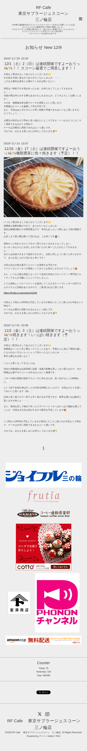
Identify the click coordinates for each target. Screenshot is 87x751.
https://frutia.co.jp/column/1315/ (20, 293)
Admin (51, 736)
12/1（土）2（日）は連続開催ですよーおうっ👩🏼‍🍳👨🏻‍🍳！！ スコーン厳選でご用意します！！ (42, 66)
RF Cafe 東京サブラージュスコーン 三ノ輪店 (43, 13)
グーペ (42, 736)
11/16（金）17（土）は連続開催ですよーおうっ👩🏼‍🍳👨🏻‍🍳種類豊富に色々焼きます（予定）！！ (42, 151)
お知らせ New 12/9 (43, 47)
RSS (58, 736)
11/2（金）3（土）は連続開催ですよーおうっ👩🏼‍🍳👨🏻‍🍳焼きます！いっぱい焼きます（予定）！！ (42, 334)
